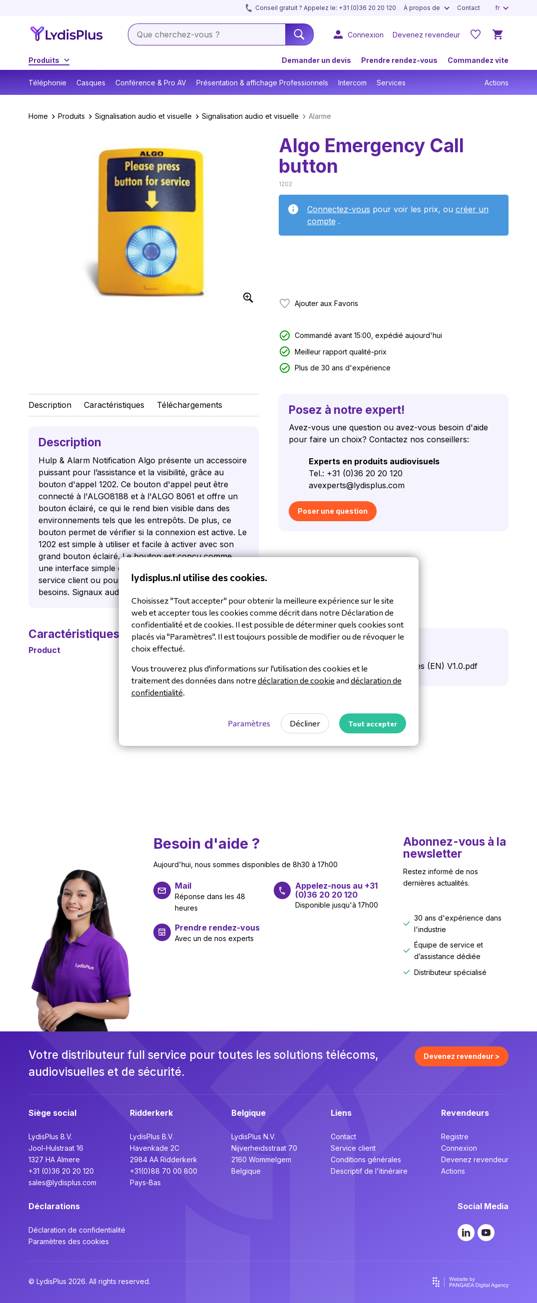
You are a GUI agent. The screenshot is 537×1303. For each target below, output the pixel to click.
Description (49, 405)
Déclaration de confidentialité (76, 1230)
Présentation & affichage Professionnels (262, 82)
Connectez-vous (338, 209)
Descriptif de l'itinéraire (369, 1171)
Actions (497, 82)
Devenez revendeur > (462, 1056)
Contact (343, 1136)
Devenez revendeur (475, 1159)
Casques (90, 82)
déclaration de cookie (296, 680)
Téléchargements (189, 405)
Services (391, 82)
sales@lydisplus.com (62, 1182)
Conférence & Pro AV (150, 82)
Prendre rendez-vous (399, 60)
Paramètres (249, 723)
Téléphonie (47, 82)
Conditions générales (366, 1159)
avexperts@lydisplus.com (357, 485)
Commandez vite (478, 60)
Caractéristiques (114, 405)
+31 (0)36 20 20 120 (61, 1171)
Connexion (459, 1148)
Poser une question (333, 511)
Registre (455, 1136)
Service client (353, 1148)
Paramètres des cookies (68, 1241)
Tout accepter (372, 723)
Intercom (352, 82)
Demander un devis (316, 60)
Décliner (305, 723)
